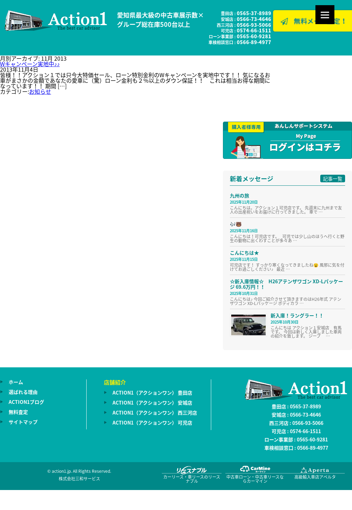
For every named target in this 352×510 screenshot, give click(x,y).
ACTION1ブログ (26, 401)
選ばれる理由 (23, 391)
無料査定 (18, 411)
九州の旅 (239, 195)
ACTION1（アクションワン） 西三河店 (155, 412)
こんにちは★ (244, 252)
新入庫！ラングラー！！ (297, 315)
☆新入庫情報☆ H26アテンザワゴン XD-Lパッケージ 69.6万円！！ (286, 284)
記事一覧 (332, 178)
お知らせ (40, 91)
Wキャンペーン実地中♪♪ (30, 64)
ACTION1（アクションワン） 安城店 (152, 402)
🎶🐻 (236, 224)
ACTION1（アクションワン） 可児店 (152, 422)
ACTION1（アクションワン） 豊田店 (152, 392)
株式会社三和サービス (79, 479)
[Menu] (324, 14)
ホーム (16, 381)
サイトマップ (23, 421)
